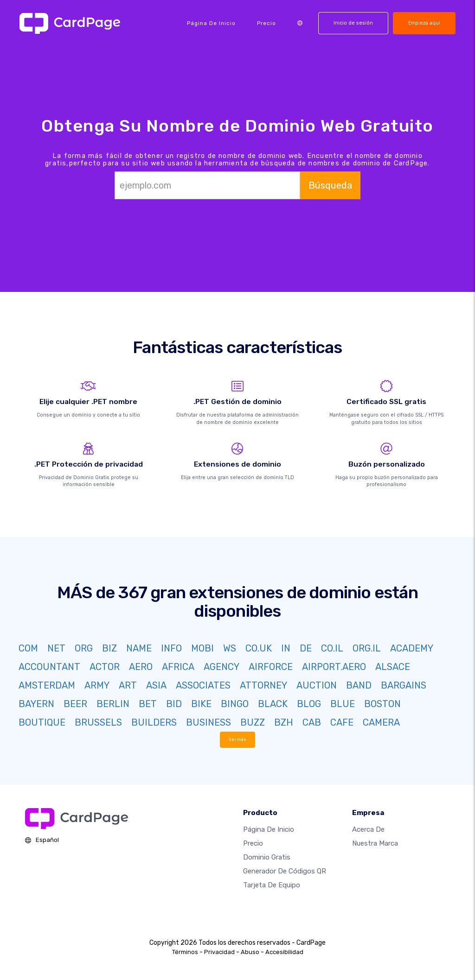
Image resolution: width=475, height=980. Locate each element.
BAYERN (36, 703)
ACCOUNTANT (49, 666)
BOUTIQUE (42, 722)
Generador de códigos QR (284, 871)
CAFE (341, 722)
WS (229, 648)
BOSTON (382, 703)
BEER (75, 703)
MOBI (202, 648)
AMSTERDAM (47, 685)
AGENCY (221, 666)
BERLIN (112, 703)
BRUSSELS (98, 722)
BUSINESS (208, 722)
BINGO (235, 703)
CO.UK (258, 648)
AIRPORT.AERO (334, 666)
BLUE (342, 703)
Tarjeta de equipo (271, 885)
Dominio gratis (266, 857)
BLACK (273, 703)
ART (128, 685)
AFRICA (178, 666)
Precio (266, 23)
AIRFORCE (271, 666)
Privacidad (219, 951)
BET (148, 703)
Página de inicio (211, 23)
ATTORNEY (263, 685)
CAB (311, 722)
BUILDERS (154, 722)
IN (285, 648)
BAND (359, 685)
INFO (171, 648)
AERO (141, 666)
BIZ (109, 648)
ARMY (96, 685)
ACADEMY (411, 648)
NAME (139, 648)
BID (174, 703)
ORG (84, 648)
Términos (185, 951)
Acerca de (368, 829)
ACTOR (105, 666)
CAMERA (381, 722)
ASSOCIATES (203, 685)
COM (28, 648)
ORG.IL (367, 648)
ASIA (156, 685)
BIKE (201, 703)
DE (306, 648)
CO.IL (332, 648)
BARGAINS (403, 685)
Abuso (250, 951)
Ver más (237, 739)
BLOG (309, 703)
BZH (283, 722)
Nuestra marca (375, 843)
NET (56, 648)
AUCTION (316, 685)
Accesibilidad (284, 951)
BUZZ (252, 722)
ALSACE (392, 666)
